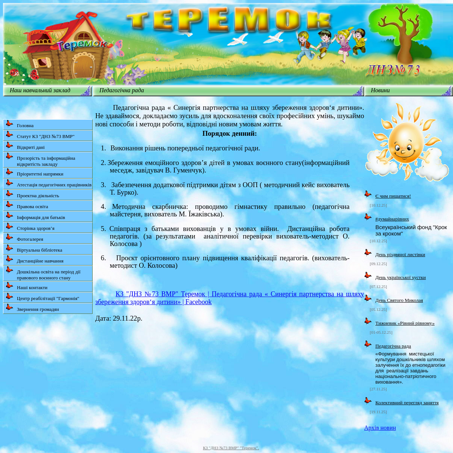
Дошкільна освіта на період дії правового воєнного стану (43, 273)
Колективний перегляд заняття (407, 402)
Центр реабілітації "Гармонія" (42, 296)
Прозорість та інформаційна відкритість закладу (40, 159)
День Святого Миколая (399, 300)
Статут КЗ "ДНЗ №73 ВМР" (40, 134)
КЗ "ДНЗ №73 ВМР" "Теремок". (231, 448)
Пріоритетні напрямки (34, 172)
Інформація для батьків (35, 216)
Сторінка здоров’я (30, 226)
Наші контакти (27, 286)
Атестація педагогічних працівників (49, 183)
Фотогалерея (24, 237)
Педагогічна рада (393, 346)
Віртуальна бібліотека (34, 248)
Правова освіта (27, 205)
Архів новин (380, 427)
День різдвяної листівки (400, 254)
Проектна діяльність (32, 194)
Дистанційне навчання (34, 259)
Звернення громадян (32, 307)
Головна (20, 124)
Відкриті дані (25, 145)
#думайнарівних (392, 219)
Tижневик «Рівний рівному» (405, 323)
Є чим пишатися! (393, 196)
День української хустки (400, 277)
